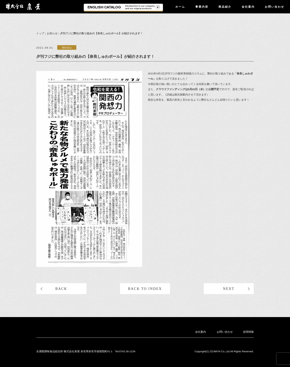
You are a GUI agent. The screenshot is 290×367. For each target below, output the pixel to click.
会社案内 (248, 6)
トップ (40, 33)
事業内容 (201, 6)
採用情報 (248, 331)
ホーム (180, 6)
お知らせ (52, 33)
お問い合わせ (274, 6)
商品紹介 (224, 6)
